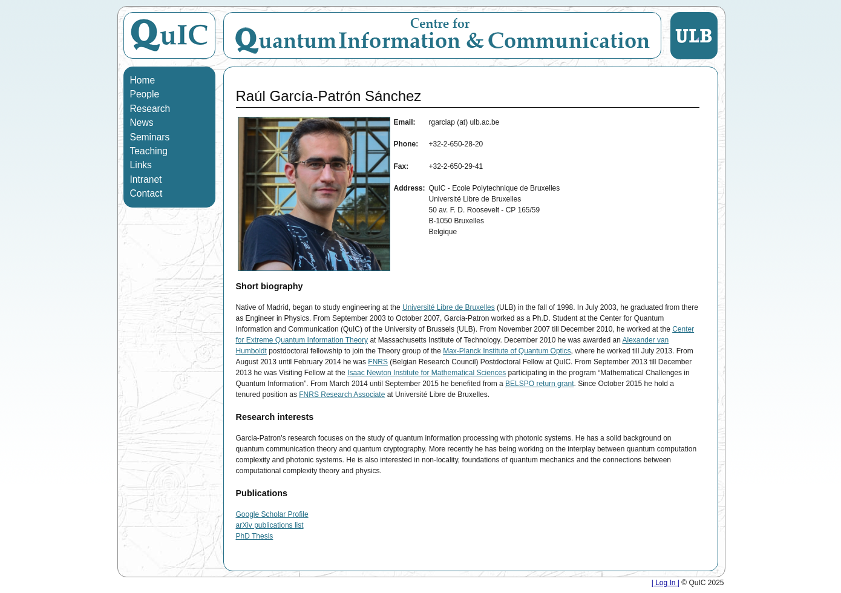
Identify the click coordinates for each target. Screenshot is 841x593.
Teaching (149, 151)
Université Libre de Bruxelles (448, 307)
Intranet (146, 179)
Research (150, 108)
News (142, 122)
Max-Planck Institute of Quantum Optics (507, 351)
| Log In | (665, 582)
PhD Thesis (254, 536)
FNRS (378, 362)
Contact (146, 193)
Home (142, 80)
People (145, 94)
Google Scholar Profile (272, 514)
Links (141, 165)
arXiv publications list (270, 525)
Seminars (150, 137)
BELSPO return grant (539, 383)
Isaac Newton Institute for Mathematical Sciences (426, 373)
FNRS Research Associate (342, 394)
